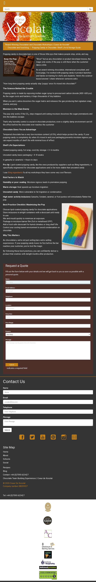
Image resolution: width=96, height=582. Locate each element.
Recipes (6, 467)
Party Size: (9, 314)
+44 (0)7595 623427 (15, 495)
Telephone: (9, 296)
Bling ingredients (15, 172)
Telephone (7, 407)
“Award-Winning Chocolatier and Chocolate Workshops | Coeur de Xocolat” (37, 44)
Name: (8, 279)
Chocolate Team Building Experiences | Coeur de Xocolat (27, 478)
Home (5, 452)
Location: (8, 305)
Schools (6, 459)
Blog (5, 471)
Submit (7, 430)
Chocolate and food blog (18, 47)
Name (5, 388)
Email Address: (11, 288)
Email (5, 397)
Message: (9, 340)
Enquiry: (8, 331)
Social (5, 462)
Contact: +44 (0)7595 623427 (15, 475)
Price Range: (9, 322)
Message (6, 417)
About (5, 455)
